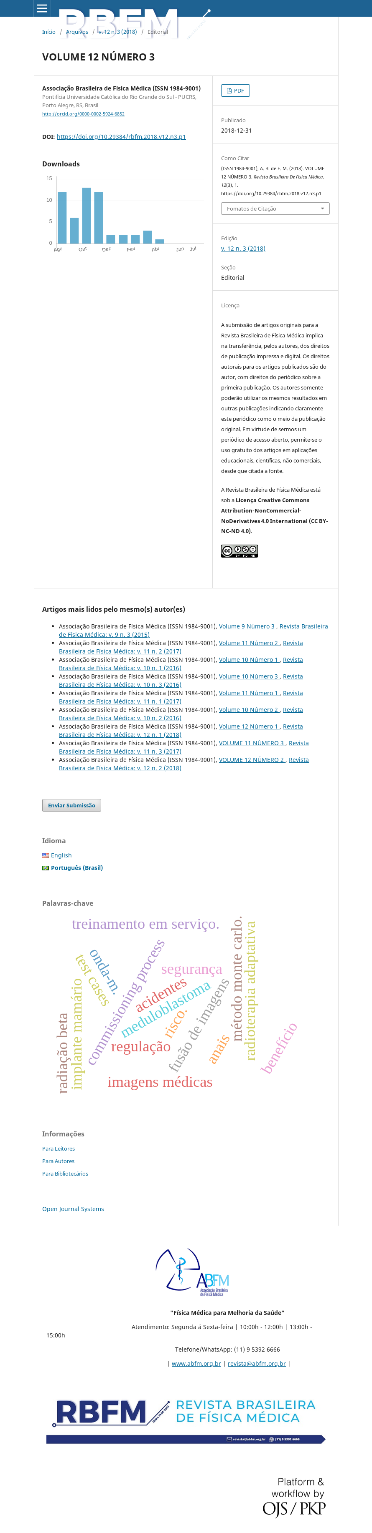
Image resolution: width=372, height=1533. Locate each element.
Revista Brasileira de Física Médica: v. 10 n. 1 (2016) (181, 664)
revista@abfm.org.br (257, 1363)
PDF (238, 90)
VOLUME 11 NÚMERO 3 (252, 743)
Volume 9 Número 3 (247, 626)
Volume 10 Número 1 (249, 659)
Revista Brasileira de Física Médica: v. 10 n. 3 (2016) (181, 680)
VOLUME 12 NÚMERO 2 (252, 760)
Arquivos (77, 31)
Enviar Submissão (71, 805)
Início (49, 31)
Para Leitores (58, 1148)
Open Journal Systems (73, 1209)
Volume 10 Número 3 (249, 676)
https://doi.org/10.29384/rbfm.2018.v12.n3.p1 (121, 137)
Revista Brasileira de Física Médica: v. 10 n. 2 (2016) (181, 714)
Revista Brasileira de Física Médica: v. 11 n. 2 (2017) (181, 647)
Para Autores (58, 1161)
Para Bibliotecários (65, 1173)
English (61, 855)
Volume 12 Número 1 (249, 726)
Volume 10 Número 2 (249, 710)
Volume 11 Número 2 (249, 643)
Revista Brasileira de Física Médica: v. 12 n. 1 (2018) (181, 730)
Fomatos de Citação (251, 208)
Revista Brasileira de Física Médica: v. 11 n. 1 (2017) (181, 697)
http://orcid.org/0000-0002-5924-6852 (83, 114)
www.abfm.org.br (196, 1363)
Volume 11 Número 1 (249, 693)
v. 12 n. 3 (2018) (118, 31)
